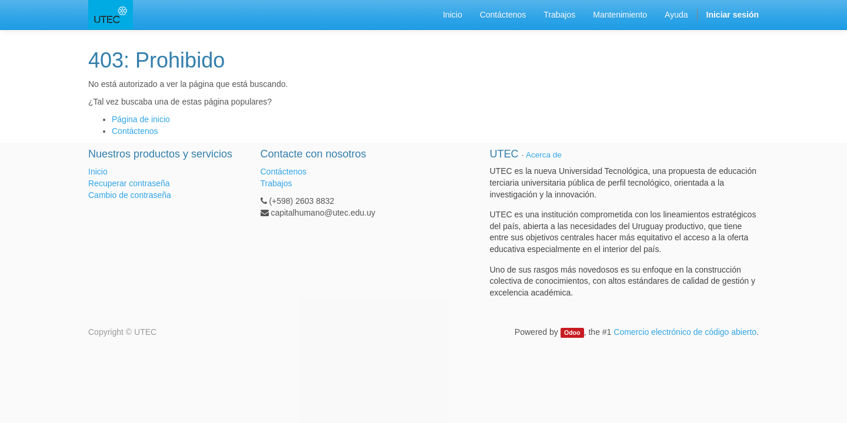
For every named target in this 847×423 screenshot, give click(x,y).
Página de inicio (141, 119)
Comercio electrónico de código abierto (684, 332)
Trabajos (276, 183)
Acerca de (544, 154)
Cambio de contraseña (129, 195)
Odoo (572, 332)
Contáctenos (135, 131)
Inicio (98, 171)
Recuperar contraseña (129, 183)
